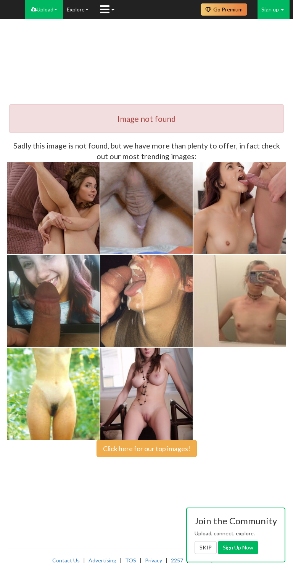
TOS (130, 560)
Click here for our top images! (146, 448)
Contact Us (66, 560)
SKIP (206, 547)
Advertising (102, 560)
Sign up (272, 9)
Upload (44, 9)
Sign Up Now (238, 547)
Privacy (153, 560)
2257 (177, 560)
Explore (78, 9)
